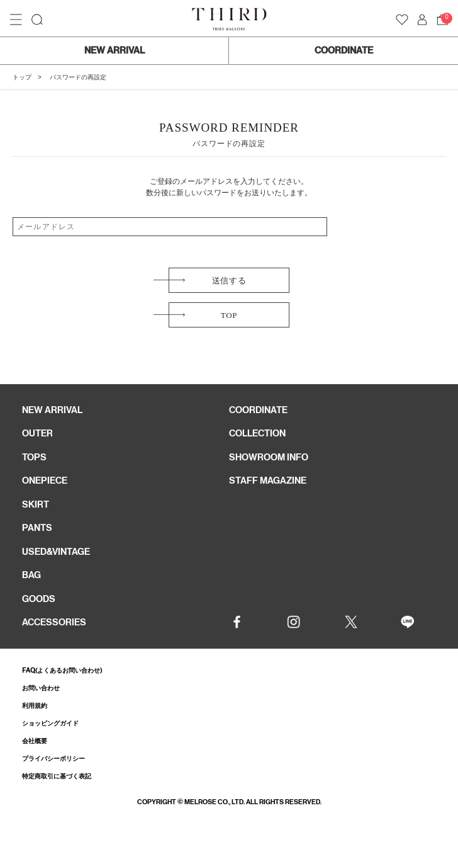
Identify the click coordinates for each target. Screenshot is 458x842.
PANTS (37, 527)
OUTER (37, 433)
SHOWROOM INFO (268, 457)
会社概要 (34, 740)
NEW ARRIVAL (114, 50)
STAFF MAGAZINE (267, 480)
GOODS (38, 599)
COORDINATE (344, 50)
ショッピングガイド (50, 723)
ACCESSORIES (54, 622)
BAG (31, 575)
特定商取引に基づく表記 (56, 776)
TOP (229, 315)
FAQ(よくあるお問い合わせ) (62, 670)
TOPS (34, 457)
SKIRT (35, 504)
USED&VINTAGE (56, 551)
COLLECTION (257, 433)
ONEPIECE (44, 480)
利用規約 (34, 705)
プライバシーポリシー (53, 758)
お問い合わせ (41, 688)
